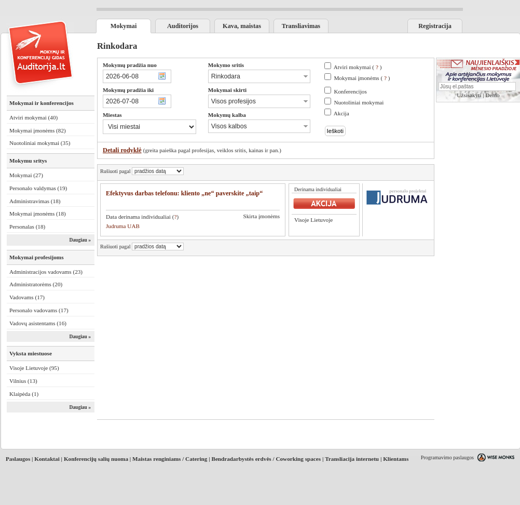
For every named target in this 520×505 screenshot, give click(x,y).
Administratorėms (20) (35, 284)
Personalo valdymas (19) (38, 188)
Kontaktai (47, 459)
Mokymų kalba (227, 115)
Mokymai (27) (26, 175)
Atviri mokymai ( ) (358, 67)
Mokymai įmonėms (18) (37, 213)
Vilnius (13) (23, 381)
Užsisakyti (469, 95)
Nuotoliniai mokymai (359, 102)
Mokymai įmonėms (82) (37, 130)
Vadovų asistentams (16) (37, 323)
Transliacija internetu (352, 459)
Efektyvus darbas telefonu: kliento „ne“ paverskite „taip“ (184, 193)
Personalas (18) (27, 226)
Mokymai (124, 26)
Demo (492, 95)
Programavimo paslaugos (447, 457)
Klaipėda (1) (23, 394)
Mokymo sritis (226, 65)
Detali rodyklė (122, 150)
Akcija (341, 113)
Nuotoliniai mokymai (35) (39, 143)
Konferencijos (350, 91)
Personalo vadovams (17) (39, 310)
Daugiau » (80, 240)
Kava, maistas (242, 26)
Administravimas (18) (35, 201)
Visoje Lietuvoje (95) (34, 368)
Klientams (395, 459)
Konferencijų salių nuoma (96, 459)
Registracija (434, 26)
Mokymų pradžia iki (128, 90)
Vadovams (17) (27, 297)
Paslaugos (18, 459)
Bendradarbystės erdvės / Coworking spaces (266, 459)
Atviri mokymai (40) (33, 117)
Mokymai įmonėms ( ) (362, 78)
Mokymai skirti (227, 90)
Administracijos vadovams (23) (46, 272)
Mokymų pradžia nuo (130, 65)
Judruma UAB (123, 226)
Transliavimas (301, 26)
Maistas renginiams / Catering (169, 459)
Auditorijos (182, 26)
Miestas (112, 115)
